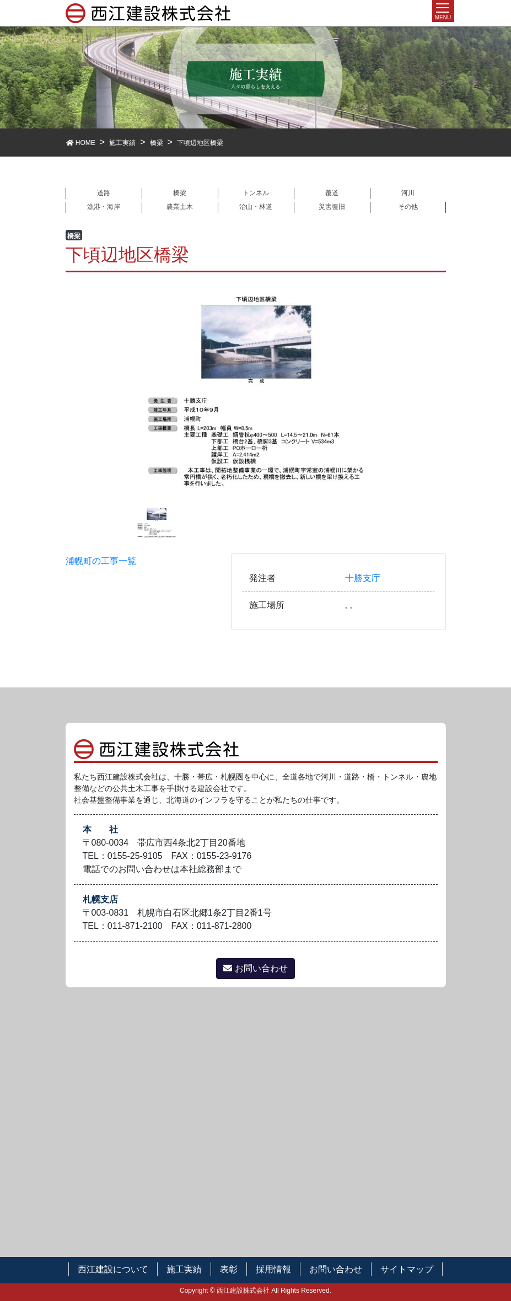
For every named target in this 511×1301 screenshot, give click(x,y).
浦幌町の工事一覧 (101, 561)
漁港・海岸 (103, 207)
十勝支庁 (362, 578)
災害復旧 (332, 207)
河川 (408, 193)
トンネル (256, 193)
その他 (408, 207)
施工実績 (184, 1269)
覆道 (331, 193)
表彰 (229, 1269)
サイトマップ (406, 1269)
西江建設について (113, 1269)
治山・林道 (255, 207)
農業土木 (179, 207)
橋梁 (179, 193)
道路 (103, 193)
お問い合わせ (255, 968)
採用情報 (273, 1269)
